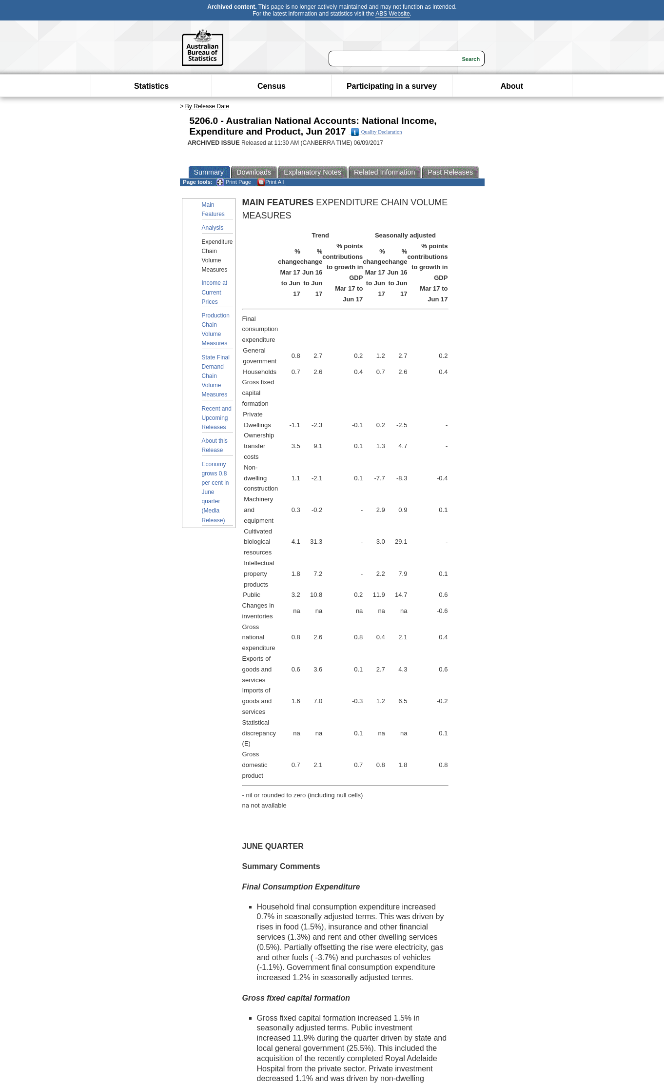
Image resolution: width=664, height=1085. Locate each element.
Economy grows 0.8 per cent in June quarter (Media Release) (215, 492)
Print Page (233, 182)
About (512, 86)
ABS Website (392, 13)
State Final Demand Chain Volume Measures (216, 376)
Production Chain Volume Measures (216, 329)
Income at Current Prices (215, 292)
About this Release (215, 445)
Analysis (213, 227)
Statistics (151, 86)
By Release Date (207, 106)
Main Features (213, 209)
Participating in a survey (392, 86)
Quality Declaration (376, 132)
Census (271, 86)
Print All (270, 182)
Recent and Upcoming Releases (217, 418)
